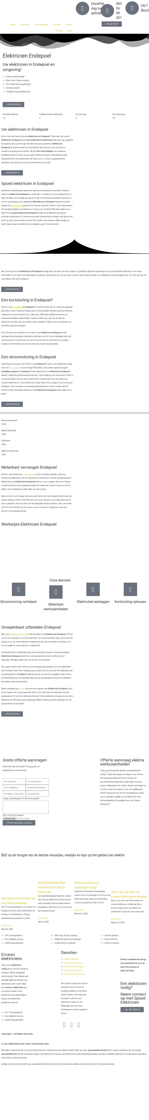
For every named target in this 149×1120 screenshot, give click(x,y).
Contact (59, 30)
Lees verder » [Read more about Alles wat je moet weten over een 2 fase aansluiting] (7, 934)
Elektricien (25, 24)
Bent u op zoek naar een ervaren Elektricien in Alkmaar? (128, 900)
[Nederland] (74, 743)
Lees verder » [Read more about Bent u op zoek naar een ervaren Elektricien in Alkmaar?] (117, 927)
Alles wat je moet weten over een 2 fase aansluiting (18, 906)
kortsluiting (17, 307)
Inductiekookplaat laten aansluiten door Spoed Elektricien (55, 891)
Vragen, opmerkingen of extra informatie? (21, 798)
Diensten (57, 24)
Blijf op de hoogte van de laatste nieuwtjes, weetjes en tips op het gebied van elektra (69, 857)
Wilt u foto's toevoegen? (13, 815)
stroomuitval (15, 367)
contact (22, 688)
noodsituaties (17, 205)
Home (12, 24)
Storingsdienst (41, 24)
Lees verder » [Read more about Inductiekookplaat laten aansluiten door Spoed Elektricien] (44, 922)
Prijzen (69, 24)
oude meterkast (30, 474)
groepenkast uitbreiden (20, 634)
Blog (70, 30)
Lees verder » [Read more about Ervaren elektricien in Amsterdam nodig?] (80, 914)
